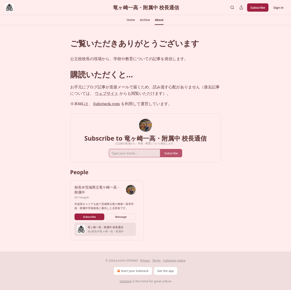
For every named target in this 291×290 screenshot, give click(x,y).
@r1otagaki (82, 197)
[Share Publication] (241, 7)
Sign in (278, 7)
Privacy (145, 260)
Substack (126, 281)
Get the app (165, 271)
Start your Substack (132, 271)
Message (121, 217)
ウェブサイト (106, 93)
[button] (130, 20)
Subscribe (257, 7)
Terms (156, 260)
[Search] (232, 7)
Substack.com (106, 103)
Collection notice (174, 260)
